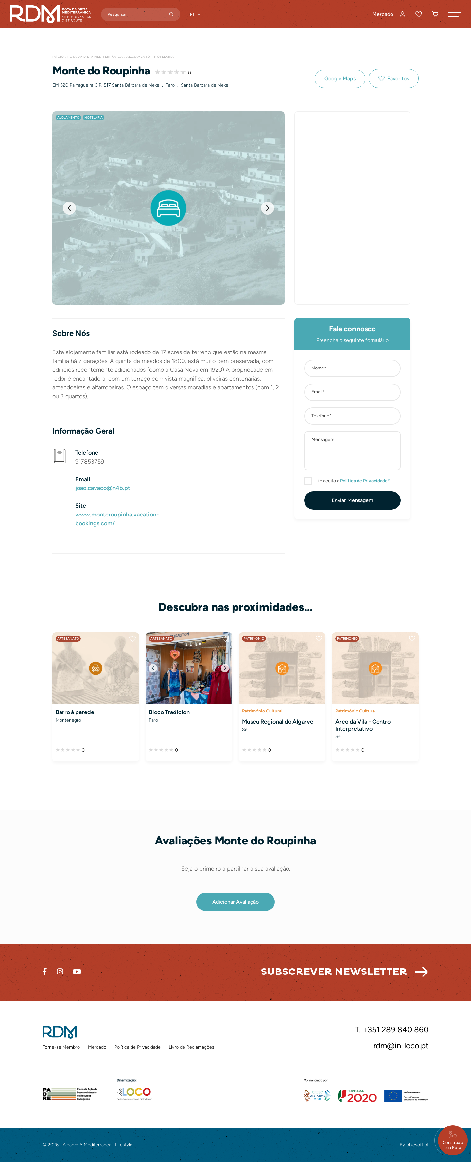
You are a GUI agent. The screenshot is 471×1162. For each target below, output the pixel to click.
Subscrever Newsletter (334, 972)
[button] (454, 14)
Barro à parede (75, 712)
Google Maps (340, 78)
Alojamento (138, 57)
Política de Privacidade (137, 1047)
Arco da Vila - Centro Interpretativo (363, 725)
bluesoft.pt (417, 1145)
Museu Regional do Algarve (277, 721)
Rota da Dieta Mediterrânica (95, 57)
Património (254, 638)
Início (58, 57)
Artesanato (68, 638)
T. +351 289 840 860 (391, 1030)
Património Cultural (262, 711)
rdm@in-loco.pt (400, 1046)
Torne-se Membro (61, 1047)
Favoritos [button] (398, 78)
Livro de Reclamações (191, 1047)
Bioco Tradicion (169, 712)
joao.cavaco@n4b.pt (102, 488)
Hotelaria (164, 57)
